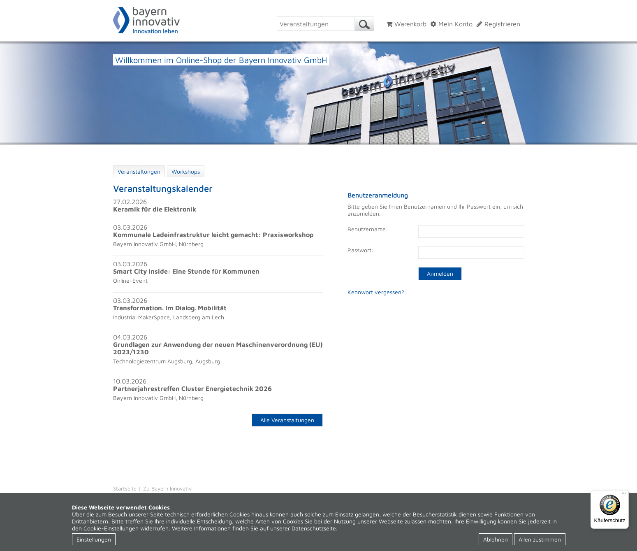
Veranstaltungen (139, 171)
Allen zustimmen (540, 539)
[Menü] (624, 495)
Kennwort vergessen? (375, 291)
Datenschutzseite (314, 528)
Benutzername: (367, 229)
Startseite (125, 488)
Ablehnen (495, 539)
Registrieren (498, 24)
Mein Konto (452, 24)
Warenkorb (406, 24)
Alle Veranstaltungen (287, 419)
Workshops (185, 171)
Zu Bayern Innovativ (167, 488)
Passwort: (360, 249)
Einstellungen (93, 539)
